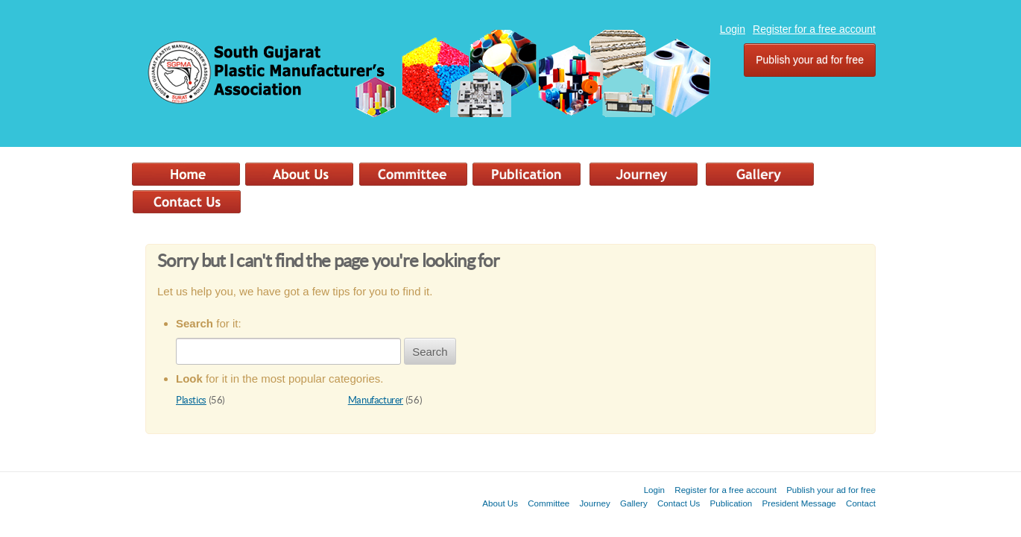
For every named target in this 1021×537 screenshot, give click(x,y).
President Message (799, 503)
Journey (595, 503)
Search (430, 351)
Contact (861, 503)
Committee (548, 503)
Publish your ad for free (810, 60)
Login (732, 29)
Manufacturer (375, 400)
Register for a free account (814, 29)
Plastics (191, 400)
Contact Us (678, 503)
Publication (731, 503)
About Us (500, 503)
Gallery (634, 503)
